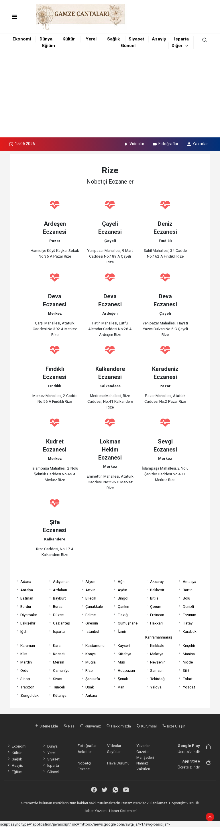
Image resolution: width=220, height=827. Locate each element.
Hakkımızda (118, 726)
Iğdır (24, 631)
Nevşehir (157, 662)
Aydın (122, 589)
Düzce (58, 614)
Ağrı (121, 581)
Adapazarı (126, 670)
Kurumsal (146, 726)
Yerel (91, 39)
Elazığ (123, 614)
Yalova (156, 687)
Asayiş (159, 39)
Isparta (181, 39)
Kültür (68, 39)
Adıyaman (61, 581)
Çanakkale (94, 606)
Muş (121, 662)
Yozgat (189, 687)
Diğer (177, 45)
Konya (90, 653)
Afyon (90, 581)
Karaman (27, 645)
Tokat (187, 678)
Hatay (187, 623)
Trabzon (27, 687)
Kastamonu (95, 645)
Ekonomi (22, 39)
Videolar (133, 143)
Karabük (190, 631)
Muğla (90, 662)
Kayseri (124, 645)
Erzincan (157, 614)
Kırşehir (189, 645)
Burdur (25, 606)
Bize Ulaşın (173, 726)
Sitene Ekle (46, 726)
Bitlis (154, 598)
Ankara (91, 695)
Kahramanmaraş (158, 637)
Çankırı (123, 606)
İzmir (122, 631)
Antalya (26, 589)
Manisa (189, 653)
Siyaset (136, 39)
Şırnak (123, 678)
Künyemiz (90, 726)
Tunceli (59, 687)
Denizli (188, 606)
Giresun (91, 623)
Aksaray (157, 581)
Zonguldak (29, 695)
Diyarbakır (28, 614)
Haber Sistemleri (123, 810)
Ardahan (60, 589)
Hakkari (156, 623)
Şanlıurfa (92, 678)
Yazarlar (197, 143)
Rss (68, 726)
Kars (56, 645)
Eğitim (48, 45)
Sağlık (113, 39)
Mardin (26, 662)
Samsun (157, 670)
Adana (25, 581)
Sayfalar (114, 751)
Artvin (90, 589)
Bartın (187, 589)
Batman (26, 598)
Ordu (24, 670)
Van (121, 687)
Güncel (128, 45)
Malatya (156, 653)
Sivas (57, 678)
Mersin (58, 662)
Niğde (188, 662)
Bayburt (59, 598)
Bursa (57, 606)
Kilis (23, 653)
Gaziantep (61, 623)
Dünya (46, 39)
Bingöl (123, 598)
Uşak (89, 687)
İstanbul (92, 631)
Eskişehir (27, 623)
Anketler (85, 751)
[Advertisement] (110, 94)
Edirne (90, 614)
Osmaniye (61, 670)
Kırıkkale (157, 645)
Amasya (189, 581)
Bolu (186, 598)
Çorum (155, 606)
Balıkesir (157, 589)
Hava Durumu (118, 763)
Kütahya (124, 653)
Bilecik (90, 598)
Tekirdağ (157, 678)
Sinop (25, 678)
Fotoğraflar (165, 143)
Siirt (186, 670)
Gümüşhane (128, 623)
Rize (89, 670)
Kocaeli (59, 653)
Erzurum (189, 614)
